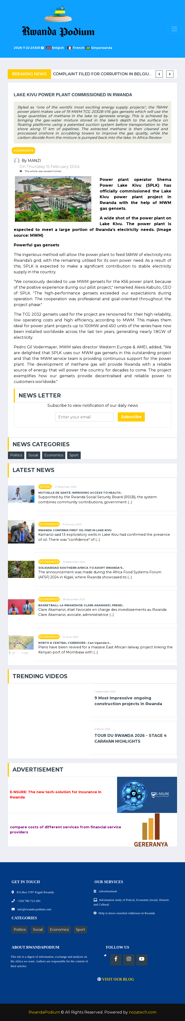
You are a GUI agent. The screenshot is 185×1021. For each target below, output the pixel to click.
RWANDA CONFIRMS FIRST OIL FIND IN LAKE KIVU (75, 530)
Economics (23, 150)
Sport (74, 455)
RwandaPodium (44, 1012)
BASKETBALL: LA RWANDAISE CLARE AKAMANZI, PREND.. (81, 605)
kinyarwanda (99, 48)
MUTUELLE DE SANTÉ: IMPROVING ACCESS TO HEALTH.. (80, 492)
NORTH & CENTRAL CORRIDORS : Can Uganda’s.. (74, 643)
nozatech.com (142, 1012)
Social (33, 455)
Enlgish (56, 48)
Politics (16, 455)
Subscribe (131, 417)
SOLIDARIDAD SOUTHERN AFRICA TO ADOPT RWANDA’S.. (81, 567)
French (76, 48)
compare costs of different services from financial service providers (65, 830)
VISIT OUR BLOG (115, 979)
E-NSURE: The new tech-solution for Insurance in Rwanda (55, 794)
